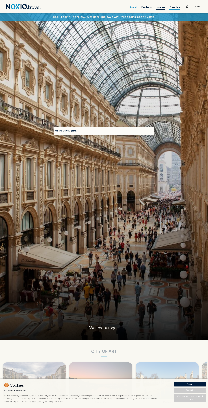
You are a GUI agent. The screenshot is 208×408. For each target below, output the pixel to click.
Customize (190, 390)
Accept (190, 384)
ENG (197, 6)
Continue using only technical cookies (190, 398)
